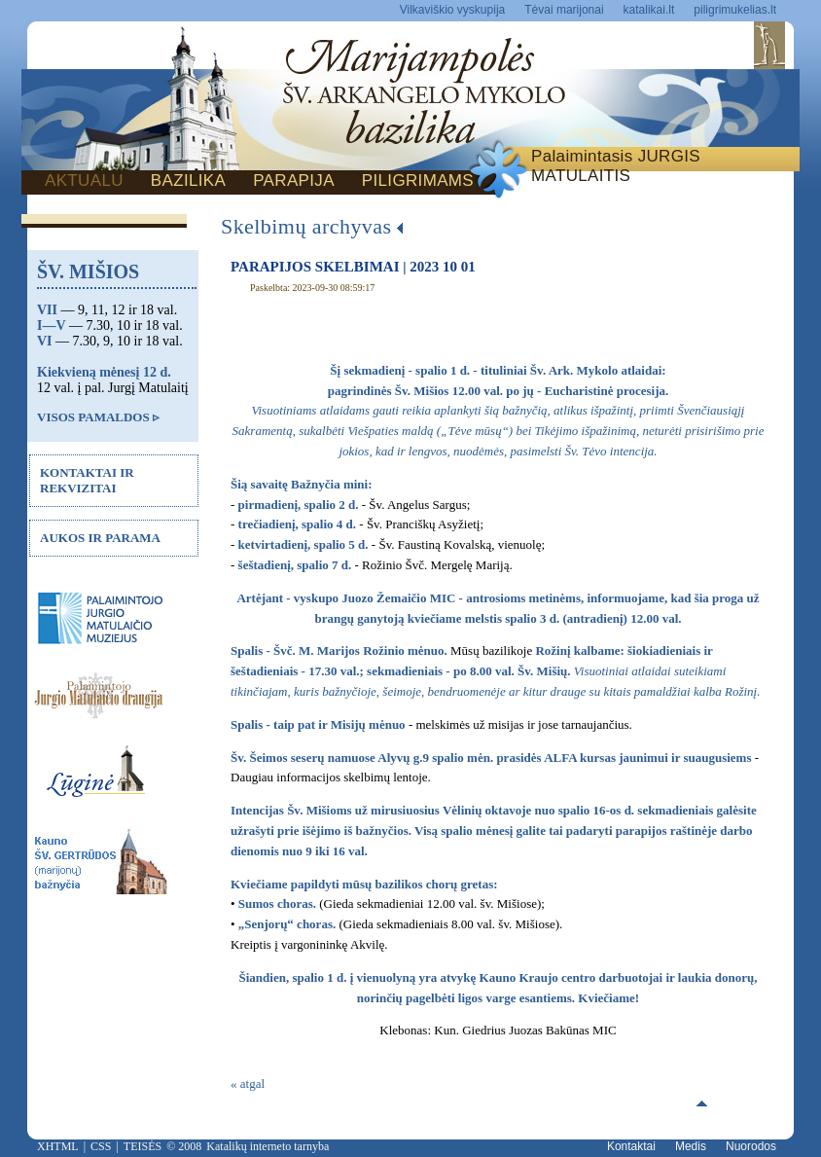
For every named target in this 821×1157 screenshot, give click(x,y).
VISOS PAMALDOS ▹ (98, 417)
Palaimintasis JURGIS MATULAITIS (615, 166)
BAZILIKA (188, 180)
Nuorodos (751, 1146)
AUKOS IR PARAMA (100, 537)
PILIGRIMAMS (418, 180)
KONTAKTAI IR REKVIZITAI (87, 480)
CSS (100, 1146)
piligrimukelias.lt (735, 10)
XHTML (58, 1146)
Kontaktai (631, 1146)
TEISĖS (142, 1146)
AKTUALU (84, 180)
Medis (690, 1146)
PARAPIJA (294, 180)
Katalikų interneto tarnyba (267, 1146)
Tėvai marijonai (563, 10)
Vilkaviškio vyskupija (453, 10)
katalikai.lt (649, 10)
